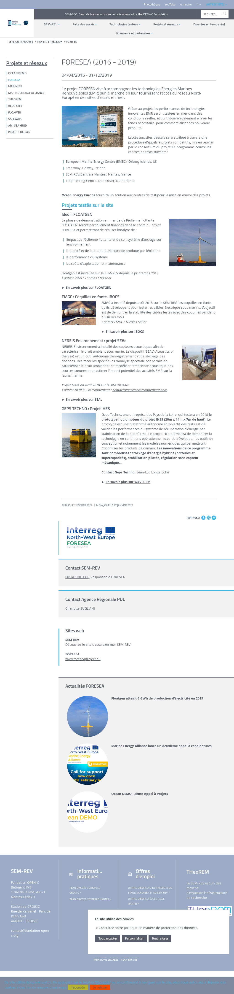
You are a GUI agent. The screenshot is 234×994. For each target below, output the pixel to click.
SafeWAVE (15, 119)
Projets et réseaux (49, 41)
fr (198, 4)
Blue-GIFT (15, 106)
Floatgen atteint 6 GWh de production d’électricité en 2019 (157, 698)
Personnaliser (134, 938)
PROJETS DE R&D (19, 132)
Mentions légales (106, 959)
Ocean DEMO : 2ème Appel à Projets (139, 794)
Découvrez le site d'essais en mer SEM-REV (97, 644)
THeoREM (14, 99)
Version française (21, 41)
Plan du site (129, 959)
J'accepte (78, 987)
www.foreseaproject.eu (83, 659)
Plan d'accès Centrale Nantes (90, 899)
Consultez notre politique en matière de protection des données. (148, 928)
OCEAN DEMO (17, 73)
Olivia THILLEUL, (77, 577)
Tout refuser (160, 938)
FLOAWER (14, 112)
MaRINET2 (15, 86)
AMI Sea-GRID (17, 125)
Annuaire (186, 4)
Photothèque (152, 4)
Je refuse (100, 987)
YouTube (170, 4)
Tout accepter (107, 938)
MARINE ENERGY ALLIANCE (26, 93)
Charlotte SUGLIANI (80, 608)
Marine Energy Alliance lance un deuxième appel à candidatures (161, 746)
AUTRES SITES (215, 4)
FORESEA (71, 41)
